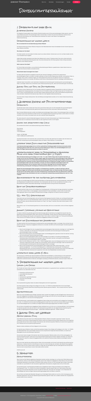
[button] (47, 2)
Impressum (69, 388)
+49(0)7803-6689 (49, 395)
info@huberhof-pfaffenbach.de (64, 395)
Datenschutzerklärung (61, 388)
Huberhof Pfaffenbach (20, 1)
